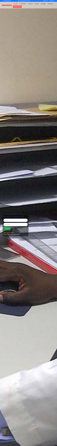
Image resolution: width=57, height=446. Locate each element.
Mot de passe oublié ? (8, 232)
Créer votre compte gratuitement (11, 234)
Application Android (17, 6)
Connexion (51, 0)
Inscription (45, 0)
